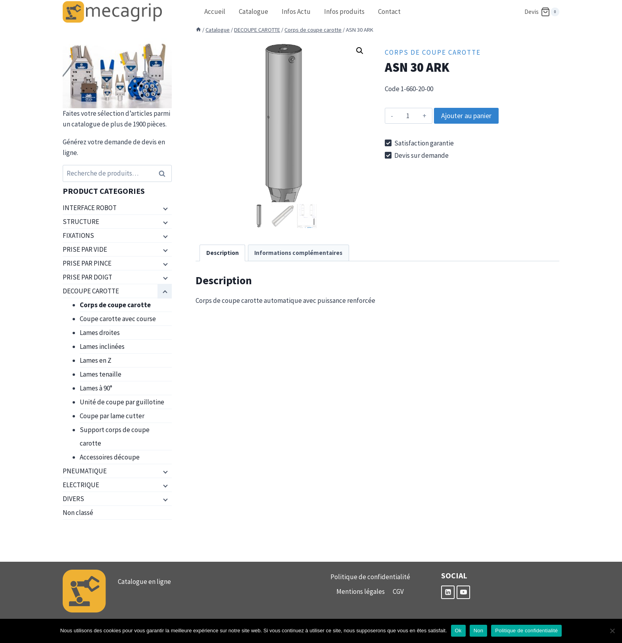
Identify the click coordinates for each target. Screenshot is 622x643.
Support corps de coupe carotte (115, 436)
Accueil (214, 11)
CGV (398, 591)
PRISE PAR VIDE (85, 249)
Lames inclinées (102, 346)
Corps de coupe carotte (433, 52)
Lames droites (100, 332)
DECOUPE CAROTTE (91, 291)
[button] (360, 51)
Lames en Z (95, 360)
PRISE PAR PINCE (87, 263)
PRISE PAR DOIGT (87, 277)
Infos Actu (296, 11)
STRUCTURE (81, 221)
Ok (458, 630)
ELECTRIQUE (81, 484)
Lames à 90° (96, 388)
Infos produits (344, 11)
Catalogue (253, 11)
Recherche (164, 173)
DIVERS (73, 498)
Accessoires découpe (110, 457)
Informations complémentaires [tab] (298, 252)
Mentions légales (360, 591)
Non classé (78, 512)
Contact (389, 11)
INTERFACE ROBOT (90, 207)
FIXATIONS (78, 235)
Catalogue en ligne (144, 581)
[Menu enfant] (164, 208)
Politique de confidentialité (370, 576)
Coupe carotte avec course (118, 318)
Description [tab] (222, 252)
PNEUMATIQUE (85, 471)
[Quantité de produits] (408, 115)
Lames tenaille (100, 374)
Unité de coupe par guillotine (122, 402)
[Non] (612, 631)
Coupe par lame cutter (112, 415)
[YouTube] (463, 592)
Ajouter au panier (466, 115)
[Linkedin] (448, 592)
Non (479, 630)
